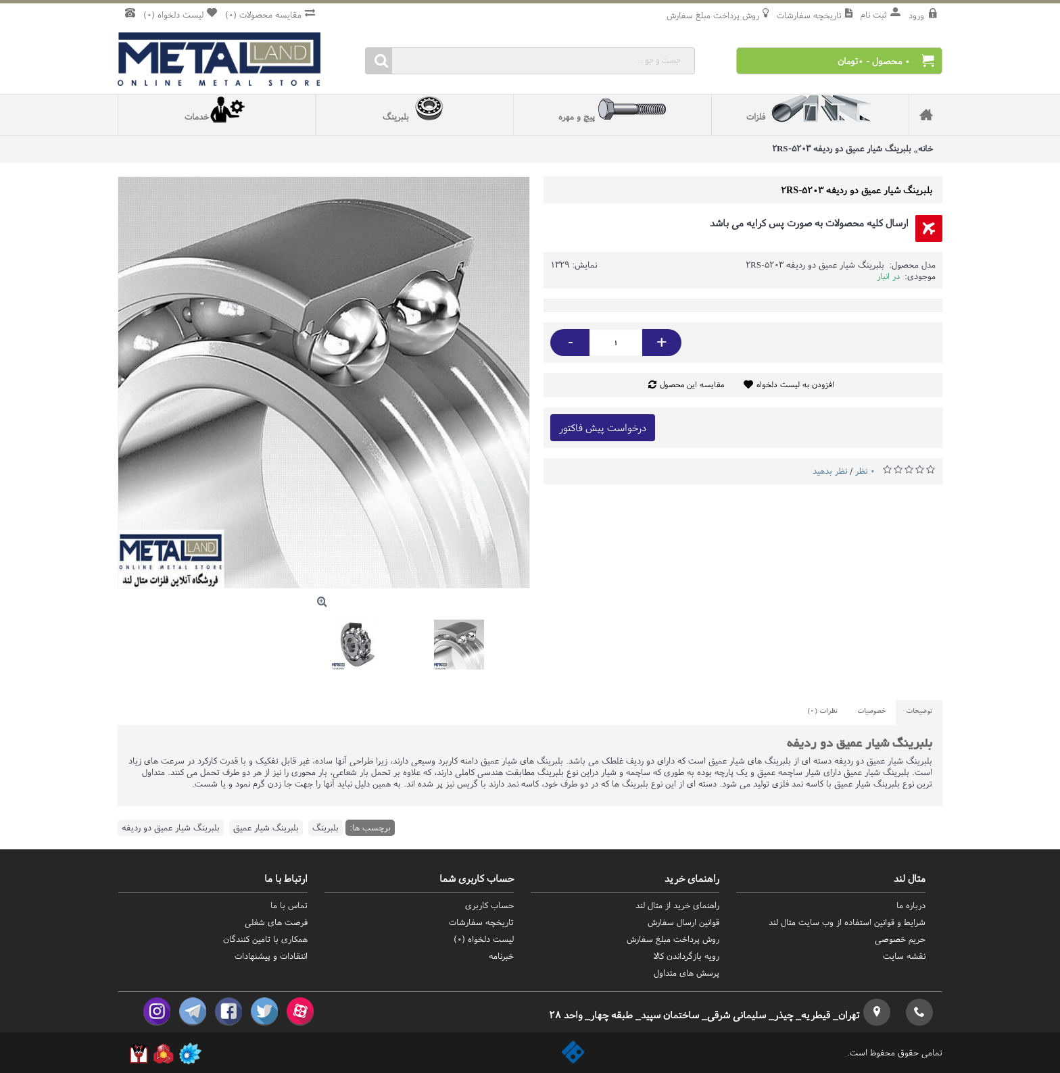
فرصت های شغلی (276, 922)
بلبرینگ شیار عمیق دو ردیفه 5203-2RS (841, 148)
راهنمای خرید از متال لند (677, 905)
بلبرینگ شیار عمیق (266, 827)
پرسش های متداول (686, 972)
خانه (925, 148)
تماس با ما (289, 905)
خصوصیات (871, 712)
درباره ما (910, 905)
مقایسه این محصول (692, 384)
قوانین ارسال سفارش (683, 922)
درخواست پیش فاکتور (602, 427)
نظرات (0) (822, 712)
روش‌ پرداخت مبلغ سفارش (673, 938)
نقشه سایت (904, 955)
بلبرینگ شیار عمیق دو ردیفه (171, 827)
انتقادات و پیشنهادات (271, 955)
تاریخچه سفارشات (481, 922)
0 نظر (865, 470)
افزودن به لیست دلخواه (795, 384)
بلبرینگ (325, 827)
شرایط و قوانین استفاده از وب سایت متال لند (847, 922)
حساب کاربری (489, 905)
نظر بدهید (830, 470)
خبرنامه (501, 955)
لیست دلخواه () (484, 938)
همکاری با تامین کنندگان (265, 938)
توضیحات (919, 712)
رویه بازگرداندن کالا (686, 955)
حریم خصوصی (900, 938)
